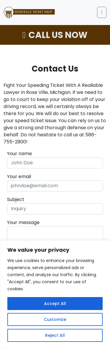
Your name (19, 153)
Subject (15, 199)
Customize (55, 319)
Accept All (55, 303)
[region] (55, 294)
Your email (19, 176)
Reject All (55, 335)
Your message (23, 222)
